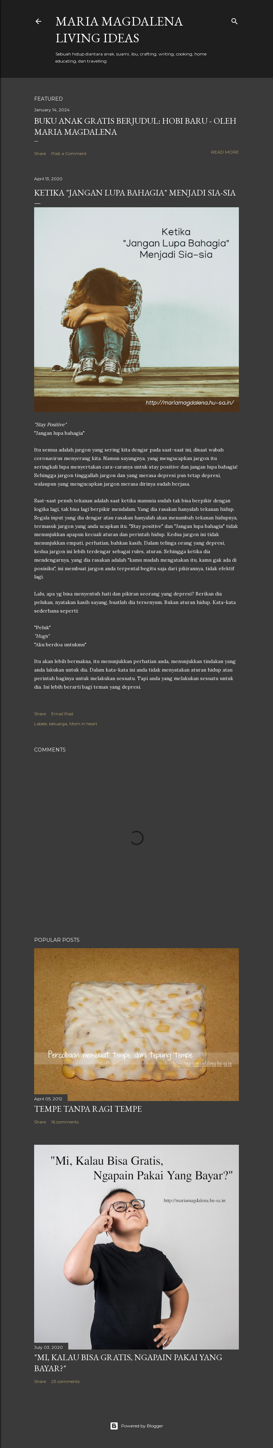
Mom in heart (83, 723)
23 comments (65, 1381)
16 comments (65, 1121)
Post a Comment (69, 153)
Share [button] (40, 153)
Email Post (62, 713)
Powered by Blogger (136, 1426)
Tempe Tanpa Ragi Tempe (88, 1108)
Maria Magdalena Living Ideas (119, 29)
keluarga (58, 723)
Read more (225, 152)
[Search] (234, 20)
